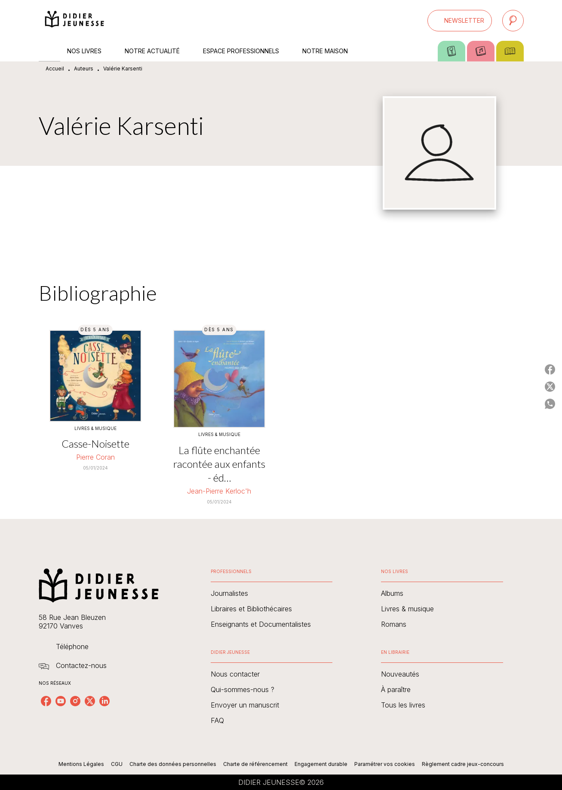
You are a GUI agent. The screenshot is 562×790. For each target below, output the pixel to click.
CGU (117, 764)
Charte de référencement (255, 764)
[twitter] (90, 701)
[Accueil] (75, 20)
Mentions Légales (81, 764)
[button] (459, 20)
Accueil (55, 68)
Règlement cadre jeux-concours (463, 764)
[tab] (49, 51)
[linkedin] (104, 701)
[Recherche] (513, 20)
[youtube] (60, 701)
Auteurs (83, 68)
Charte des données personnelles (172, 764)
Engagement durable (321, 764)
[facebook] (46, 701)
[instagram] (75, 701)
